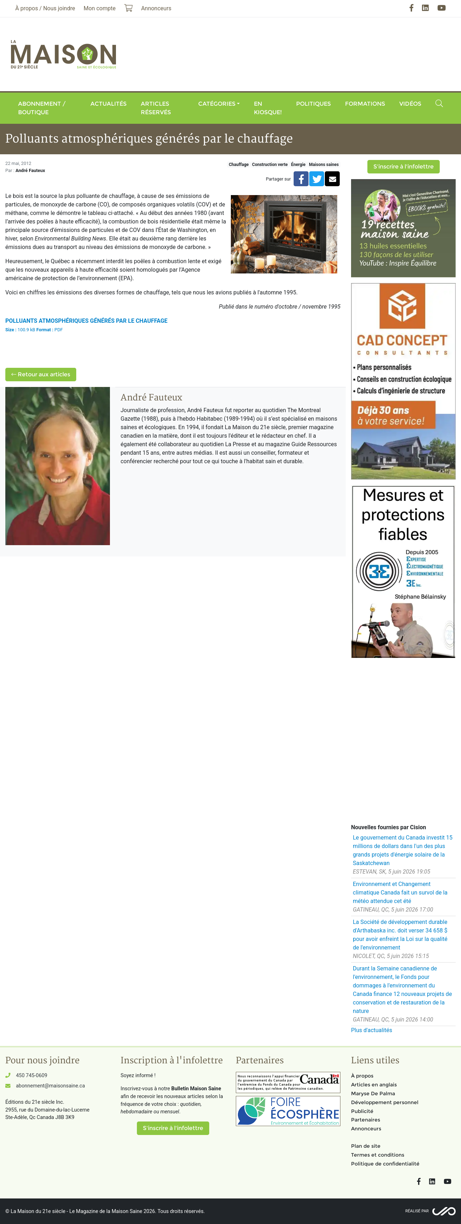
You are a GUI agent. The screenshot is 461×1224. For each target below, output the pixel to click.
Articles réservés (156, 108)
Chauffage (239, 164)
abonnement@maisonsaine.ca (50, 1086)
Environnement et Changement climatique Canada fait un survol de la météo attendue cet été (400, 892)
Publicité (362, 1111)
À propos (362, 1076)
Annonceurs (366, 1128)
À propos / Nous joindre (45, 8)
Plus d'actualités (371, 1030)
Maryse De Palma (373, 1093)
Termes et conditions (377, 1155)
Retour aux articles (40, 374)
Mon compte (100, 8)
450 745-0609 (31, 1076)
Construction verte (270, 164)
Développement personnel (384, 1102)
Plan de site (366, 1146)
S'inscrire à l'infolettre (403, 166)
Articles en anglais (374, 1084)
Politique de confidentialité (385, 1164)
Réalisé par (417, 1211)
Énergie (298, 164)
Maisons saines (324, 164)
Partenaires (365, 1120)
